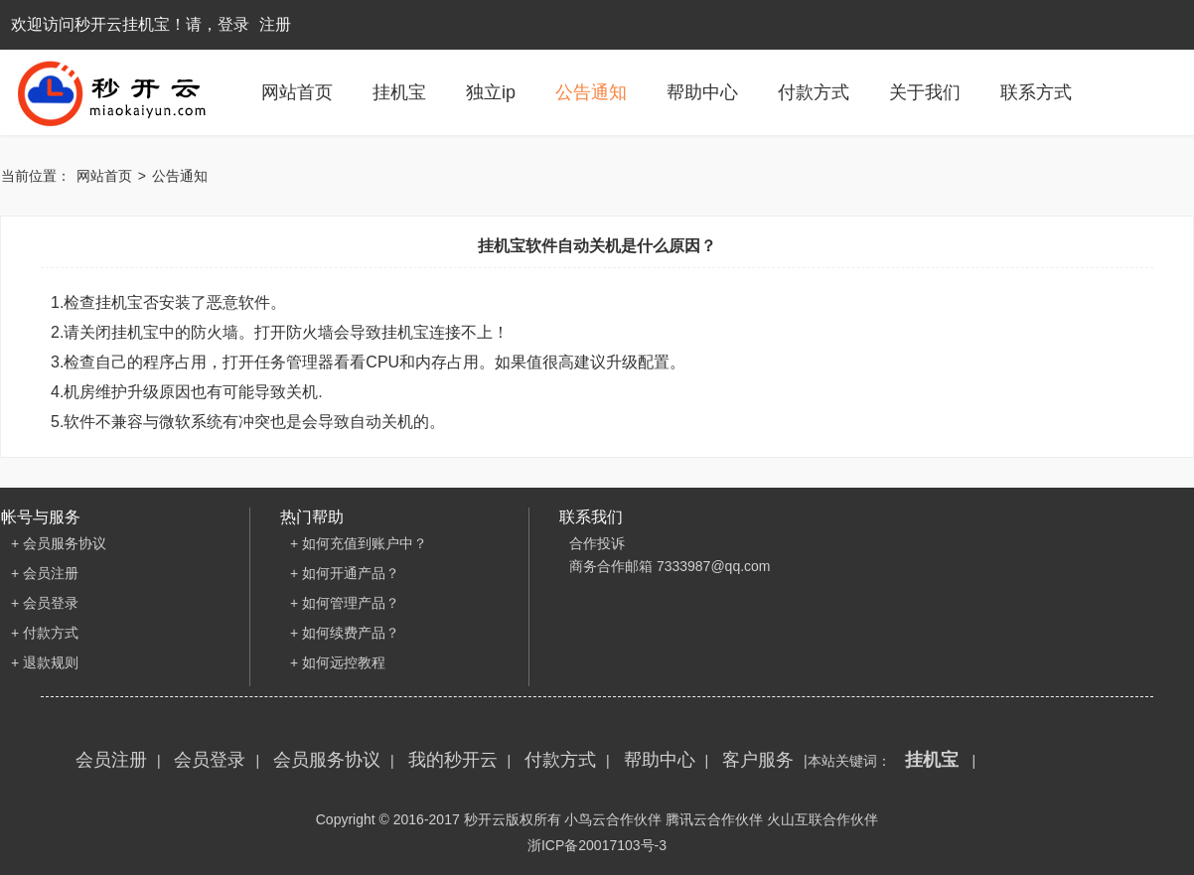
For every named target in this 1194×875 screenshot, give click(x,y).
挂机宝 (399, 92)
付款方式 (813, 92)
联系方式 (1036, 92)
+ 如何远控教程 (337, 662)
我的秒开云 (453, 760)
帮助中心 (702, 92)
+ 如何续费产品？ (344, 633)
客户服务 (758, 760)
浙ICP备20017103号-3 (597, 845)
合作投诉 (597, 543)
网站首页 (297, 92)
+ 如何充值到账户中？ (358, 543)
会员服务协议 (326, 760)
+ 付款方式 (44, 633)
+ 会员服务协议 (58, 543)
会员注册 (111, 760)
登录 (233, 24)
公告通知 (591, 92)
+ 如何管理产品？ (344, 603)
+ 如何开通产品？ (344, 573)
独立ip (491, 92)
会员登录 (209, 760)
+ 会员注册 (44, 573)
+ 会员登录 (44, 603)
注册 (275, 24)
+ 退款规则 (44, 662)
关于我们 (925, 92)
